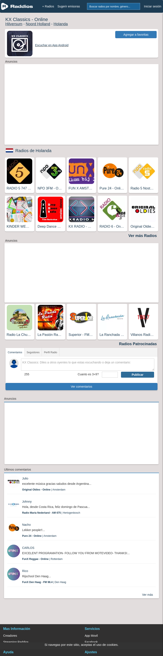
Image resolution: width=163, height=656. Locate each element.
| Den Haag (44, 582)
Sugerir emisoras (69, 6)
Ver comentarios (81, 386)
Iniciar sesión (152, 6)
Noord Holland (38, 24)
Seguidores (33, 352)
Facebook (91, 642)
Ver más (147, 594)
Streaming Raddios (15, 642)
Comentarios (15, 352)
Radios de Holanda (33, 150)
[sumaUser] (110, 375)
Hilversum (13, 24)
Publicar (137, 374)
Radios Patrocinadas (138, 344)
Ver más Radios (142, 236)
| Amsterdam (43, 489)
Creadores (10, 635)
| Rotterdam (42, 559)
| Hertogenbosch (51, 512)
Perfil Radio (50, 352)
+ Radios (48, 6)
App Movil (91, 635)
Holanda (60, 24)
